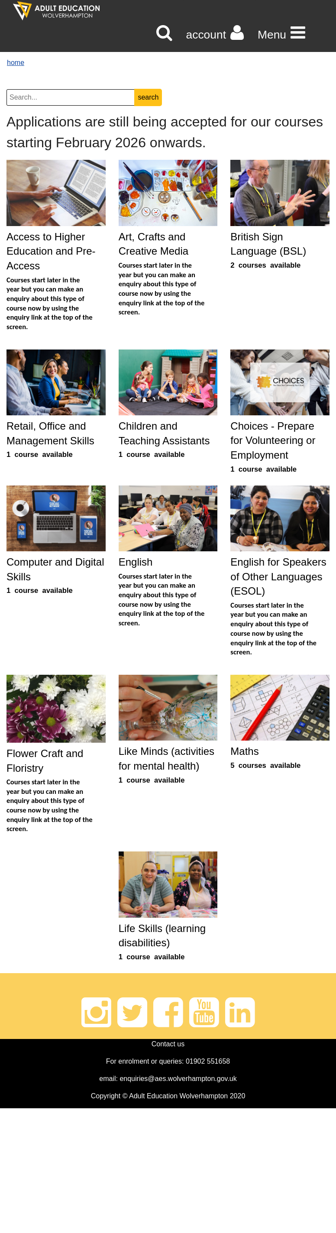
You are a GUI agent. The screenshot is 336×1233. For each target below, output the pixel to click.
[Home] (56, 11)
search (148, 97)
